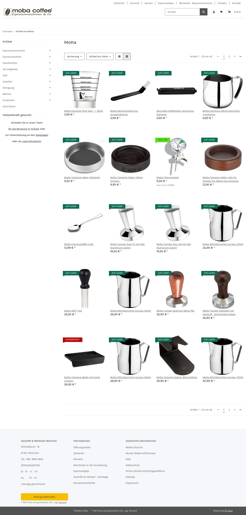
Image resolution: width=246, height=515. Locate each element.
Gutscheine (9, 106)
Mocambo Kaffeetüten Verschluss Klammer (175, 112)
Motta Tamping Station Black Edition (177, 377)
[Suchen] (182, 11)
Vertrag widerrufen (44, 496)
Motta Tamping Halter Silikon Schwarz (126, 179)
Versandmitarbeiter (84, 482)
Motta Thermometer (168, 177)
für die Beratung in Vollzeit (23, 128)
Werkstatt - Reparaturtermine (195, 3)
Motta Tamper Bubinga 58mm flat (175, 310)
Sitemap (130, 476)
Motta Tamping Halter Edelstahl (82, 177)
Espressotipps (166, 3)
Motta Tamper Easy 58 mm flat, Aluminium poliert (174, 246)
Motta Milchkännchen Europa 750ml (223, 377)
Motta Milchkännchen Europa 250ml (223, 244)
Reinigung (8, 87)
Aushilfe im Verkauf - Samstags (90, 476)
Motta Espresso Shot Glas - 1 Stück (83, 110)
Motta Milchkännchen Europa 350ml (130, 310)
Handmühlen (10, 63)
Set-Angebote (10, 69)
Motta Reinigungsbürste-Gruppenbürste (124, 112)
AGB (128, 459)
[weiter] (240, 56)
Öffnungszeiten (82, 447)
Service (149, 3)
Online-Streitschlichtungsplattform (145, 471)
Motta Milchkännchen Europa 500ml (130, 377)
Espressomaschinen (14, 50)
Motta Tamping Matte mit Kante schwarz (82, 379)
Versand (134, 3)
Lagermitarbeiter (31, 141)
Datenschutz (133, 465)
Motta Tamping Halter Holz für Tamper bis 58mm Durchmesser (221, 179)
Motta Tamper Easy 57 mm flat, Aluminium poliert (127, 246)
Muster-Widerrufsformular (141, 453)
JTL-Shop (229, 510)
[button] (214, 12)
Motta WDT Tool (73, 310)
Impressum (132, 482)
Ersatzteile (8, 100)
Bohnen (7, 94)
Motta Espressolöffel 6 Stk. (79, 244)
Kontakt (236, 3)
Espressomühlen (12, 56)
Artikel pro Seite (98, 56)
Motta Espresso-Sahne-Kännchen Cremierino (221, 112)
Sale (5, 75)
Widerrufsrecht (134, 447)
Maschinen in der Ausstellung (90, 465)
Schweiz (222, 3)
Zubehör (7, 81)
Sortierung (73, 56)
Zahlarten (119, 3)
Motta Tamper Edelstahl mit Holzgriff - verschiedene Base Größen (219, 312)
